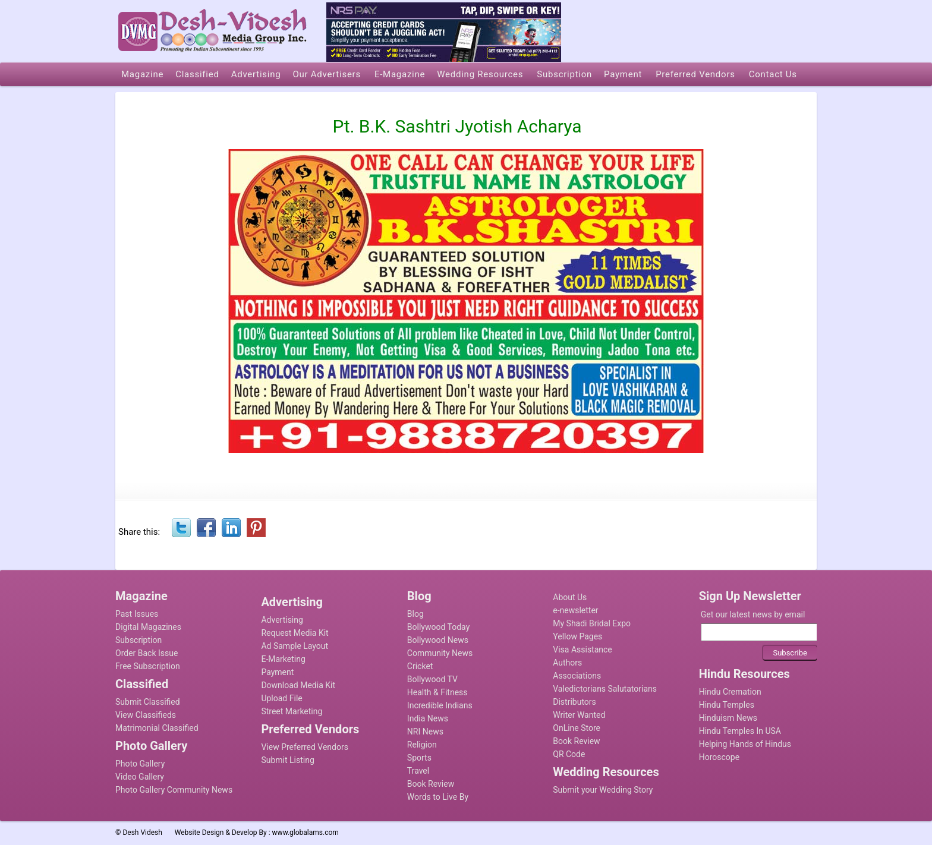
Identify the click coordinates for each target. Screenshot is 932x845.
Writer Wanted (579, 715)
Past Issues (136, 614)
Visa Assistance (582, 649)
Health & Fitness (437, 692)
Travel (418, 770)
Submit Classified (147, 702)
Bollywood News (437, 640)
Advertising (282, 620)
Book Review (430, 784)
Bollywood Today (438, 627)
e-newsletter (575, 610)
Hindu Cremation (730, 691)
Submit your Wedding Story (603, 789)
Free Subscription (147, 666)
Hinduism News (728, 718)
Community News (440, 653)
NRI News (425, 731)
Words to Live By (437, 797)
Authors (567, 662)
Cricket (420, 666)
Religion (422, 744)
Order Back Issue (146, 653)
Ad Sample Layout (294, 646)
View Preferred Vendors (304, 747)
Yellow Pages (577, 636)
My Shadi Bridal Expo (592, 623)
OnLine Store (576, 728)
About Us (570, 597)
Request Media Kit (294, 633)
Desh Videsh (142, 832)
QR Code (569, 754)
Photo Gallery (140, 763)
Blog (415, 614)
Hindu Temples (726, 705)
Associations (577, 675)
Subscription (138, 640)
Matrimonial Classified (157, 728)
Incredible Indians (440, 705)
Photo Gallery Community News (173, 789)
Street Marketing (291, 711)
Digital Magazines (148, 627)
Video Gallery (139, 776)
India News (427, 718)
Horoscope (719, 757)
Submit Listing (287, 760)
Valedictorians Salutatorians (605, 688)
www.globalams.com (305, 832)
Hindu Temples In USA (740, 731)
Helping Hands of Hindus (745, 744)
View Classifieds (145, 715)
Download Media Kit (298, 685)
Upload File (281, 698)
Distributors (574, 702)
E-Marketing (283, 659)
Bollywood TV (432, 679)
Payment (277, 672)
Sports (419, 757)
